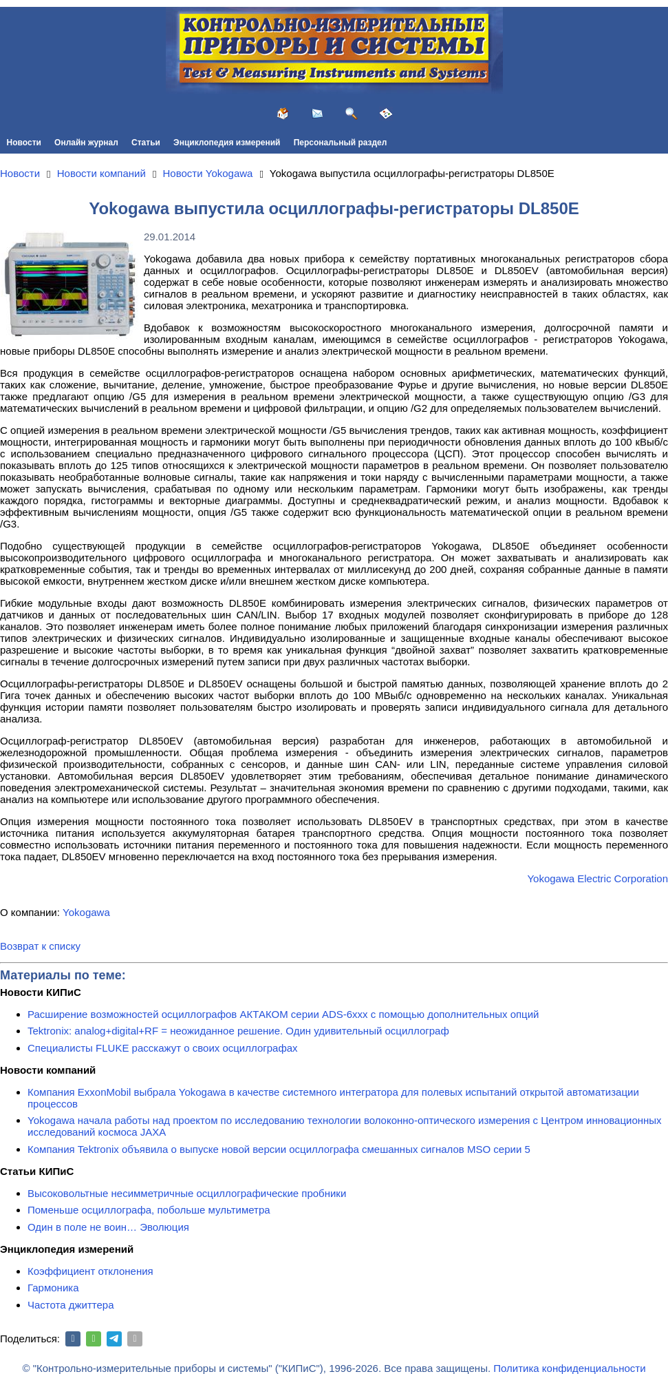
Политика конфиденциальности (569, 1368)
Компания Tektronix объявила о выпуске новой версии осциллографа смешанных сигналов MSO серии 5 (279, 1149)
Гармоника (53, 1287)
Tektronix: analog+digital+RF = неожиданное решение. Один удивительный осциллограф (238, 1031)
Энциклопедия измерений (226, 142)
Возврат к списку (40, 946)
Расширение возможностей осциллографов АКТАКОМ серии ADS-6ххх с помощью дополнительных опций (283, 1014)
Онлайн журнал (86, 142)
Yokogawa (86, 912)
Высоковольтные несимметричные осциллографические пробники (187, 1193)
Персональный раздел (340, 142)
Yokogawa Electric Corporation (597, 878)
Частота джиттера (71, 1305)
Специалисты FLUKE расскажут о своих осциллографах (163, 1048)
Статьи (145, 142)
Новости (24, 142)
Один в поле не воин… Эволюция (108, 1227)
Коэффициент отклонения (90, 1271)
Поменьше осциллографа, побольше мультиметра (149, 1210)
